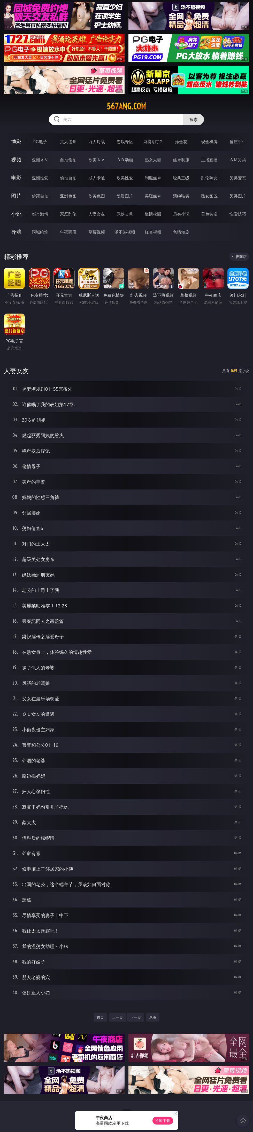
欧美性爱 (125, 178)
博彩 (16, 141)
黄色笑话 (209, 214)
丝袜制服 (181, 160)
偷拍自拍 (68, 178)
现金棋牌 (209, 141)
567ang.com (126, 106)
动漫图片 (125, 196)
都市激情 (40, 214)
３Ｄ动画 (125, 160)
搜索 (193, 119)
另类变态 (237, 178)
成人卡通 (96, 178)
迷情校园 (153, 214)
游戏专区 (125, 141)
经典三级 (181, 178)
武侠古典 (125, 214)
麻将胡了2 (152, 141)
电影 (16, 177)
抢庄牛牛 (237, 141)
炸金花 (181, 141)
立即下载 (163, 1120)
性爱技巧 (237, 214)
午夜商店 (68, 232)
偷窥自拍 (40, 196)
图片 (16, 195)
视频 (16, 159)
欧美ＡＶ (96, 160)
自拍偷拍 (68, 160)
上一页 (117, 1017)
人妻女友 (96, 214)
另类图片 (237, 196)
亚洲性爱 (40, 178)
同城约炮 (40, 232)
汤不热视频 (124, 232)
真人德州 (68, 141)
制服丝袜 (153, 178)
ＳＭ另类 (237, 160)
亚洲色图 (68, 196)
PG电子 (40, 141)
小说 (16, 213)
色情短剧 (181, 232)
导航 (16, 231)
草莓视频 (96, 232)
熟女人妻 (153, 160)
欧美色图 (96, 196)
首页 (100, 1017)
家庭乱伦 (68, 214)
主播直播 (209, 160)
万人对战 (96, 141)
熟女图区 (209, 196)
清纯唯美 (181, 196)
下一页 (135, 1017)
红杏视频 (153, 232)
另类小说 (181, 214)
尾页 (152, 1017)
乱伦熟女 (209, 178)
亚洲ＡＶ (40, 160)
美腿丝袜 (153, 196)
